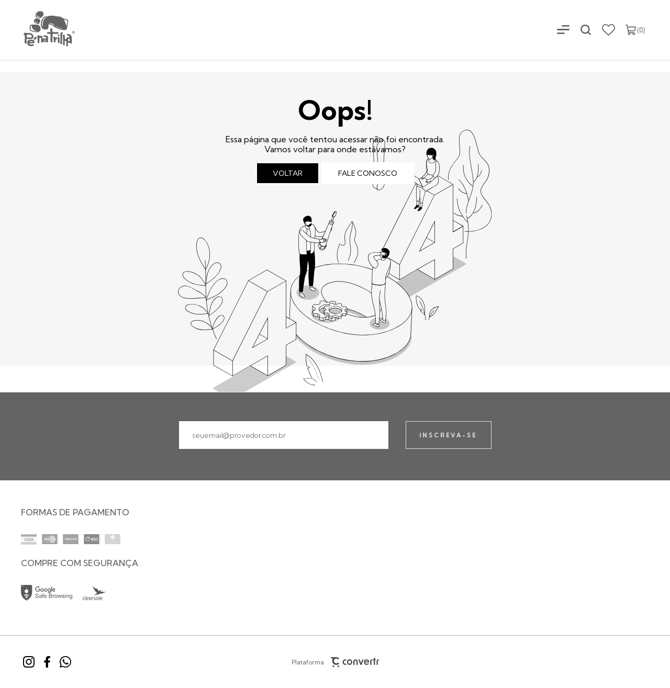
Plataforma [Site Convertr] (335, 662)
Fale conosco (367, 173)
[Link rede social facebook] (47, 662)
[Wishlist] (608, 30)
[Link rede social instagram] (29, 662)
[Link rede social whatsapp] (65, 662)
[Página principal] (38, 29)
